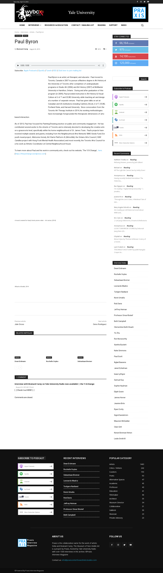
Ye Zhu (117, 333)
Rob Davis (118, 304)
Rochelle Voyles (52, 361)
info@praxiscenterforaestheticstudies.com (79, 560)
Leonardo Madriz (121, 286)
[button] (142, 25)
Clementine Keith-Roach (124, 327)
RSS (55, 70)
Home (17, 32)
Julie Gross (19, 324)
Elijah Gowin (119, 392)
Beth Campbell (120, 321)
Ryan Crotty (119, 409)
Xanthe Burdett (120, 345)
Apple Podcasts (30, 70)
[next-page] (20, 367)
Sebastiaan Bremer (85, 361)
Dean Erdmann (20, 361)
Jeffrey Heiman (120, 309)
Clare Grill (118, 427)
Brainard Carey (22, 49)
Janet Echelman (120, 368)
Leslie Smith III (119, 439)
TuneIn (49, 70)
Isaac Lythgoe (119, 374)
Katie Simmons (120, 351)
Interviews (24, 32)
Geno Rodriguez (99, 324)
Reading (133, 160)
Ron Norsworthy (120, 339)
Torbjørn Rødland (121, 292)
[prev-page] (16, 367)
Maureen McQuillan (122, 421)
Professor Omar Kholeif (123, 315)
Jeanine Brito (119, 403)
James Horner (120, 398)
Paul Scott (118, 356)
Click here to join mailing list (69, 70)
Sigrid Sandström (121, 415)
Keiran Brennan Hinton (123, 433)
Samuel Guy (119, 380)
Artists (32, 32)
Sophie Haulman (120, 386)
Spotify (42, 70)
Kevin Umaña (119, 298)
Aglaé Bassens (120, 362)
